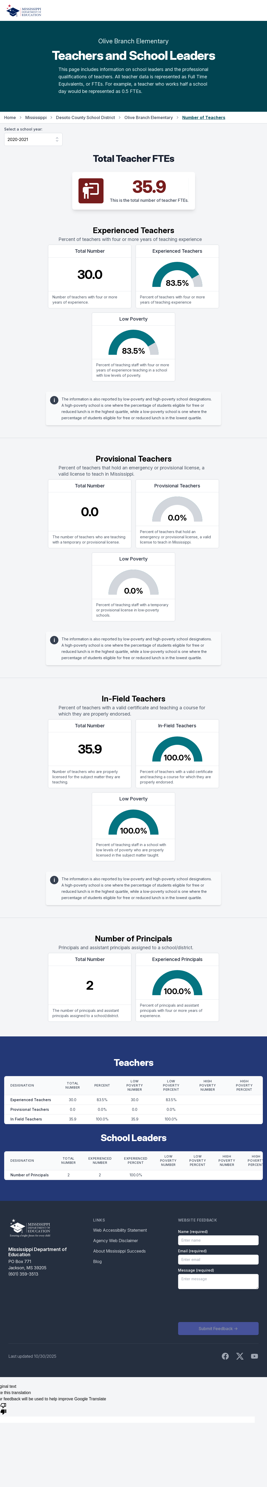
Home (10, 117)
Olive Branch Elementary (148, 117)
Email (192, 1251)
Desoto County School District (85, 117)
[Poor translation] (3, 1408)
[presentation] (217, 1305)
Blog (97, 1261)
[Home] (23, 10)
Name (193, 1231)
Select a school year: (23, 129)
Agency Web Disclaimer (115, 1240)
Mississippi (36, 117)
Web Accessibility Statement (120, 1230)
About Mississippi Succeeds (119, 1251)
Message (196, 1270)
